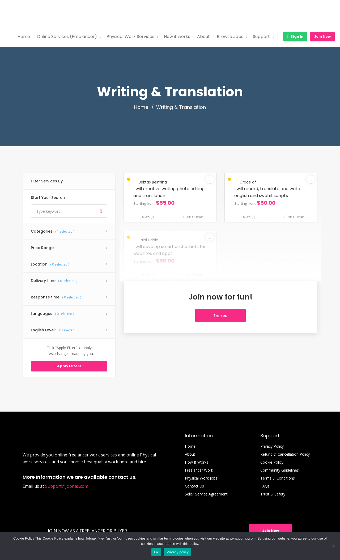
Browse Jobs (230, 36)
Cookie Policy (271, 462)
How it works (177, 36)
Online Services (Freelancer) (67, 36)
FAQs (265, 486)
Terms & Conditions (277, 478)
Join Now (322, 36)
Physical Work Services (130, 36)
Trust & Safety (272, 494)
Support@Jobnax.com (66, 486)
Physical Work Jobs (201, 478)
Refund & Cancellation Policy (285, 454)
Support (261, 36)
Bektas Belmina (153, 182)
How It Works (196, 462)
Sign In (295, 36)
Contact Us (194, 486)
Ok (156, 552)
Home (24, 36)
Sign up (220, 315)
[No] (333, 546)
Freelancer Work (199, 470)
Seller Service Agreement (206, 494)
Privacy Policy (272, 446)
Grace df (248, 182)
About (203, 36)
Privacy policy (178, 552)
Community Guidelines (279, 470)
